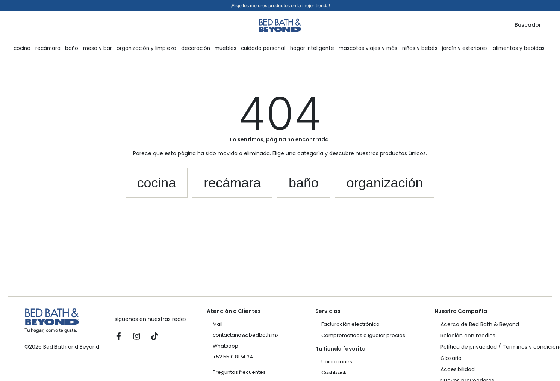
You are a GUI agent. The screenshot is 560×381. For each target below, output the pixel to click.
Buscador (528, 25)
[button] (156, 183)
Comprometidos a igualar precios (363, 335)
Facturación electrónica (350, 324)
